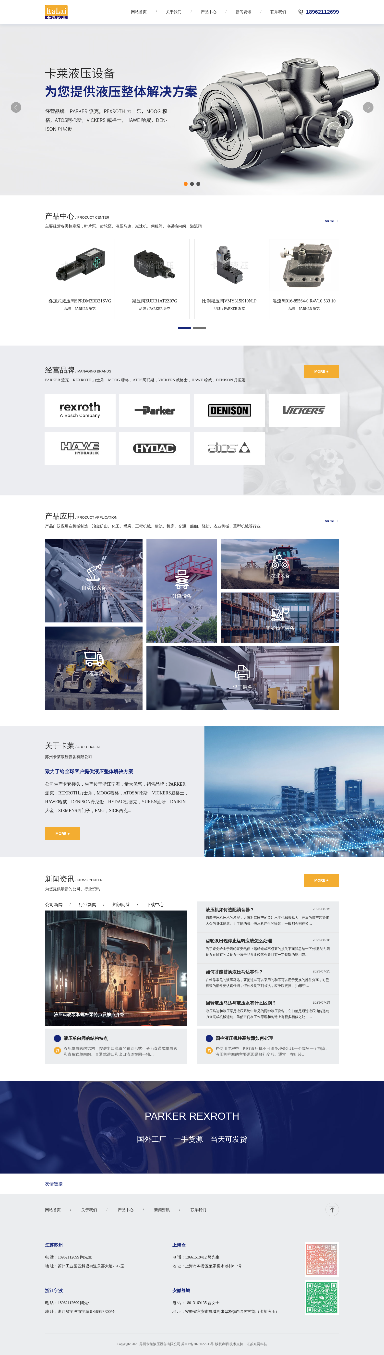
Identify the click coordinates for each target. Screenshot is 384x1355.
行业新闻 (87, 904)
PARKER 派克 (85, 309)
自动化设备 (94, 587)
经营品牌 (59, 370)
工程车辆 (94, 673)
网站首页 (139, 12)
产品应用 (59, 516)
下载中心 (155, 904)
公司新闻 (54, 904)
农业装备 (280, 575)
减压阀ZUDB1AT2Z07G (154, 301)
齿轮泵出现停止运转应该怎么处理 (239, 940)
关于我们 (173, 12)
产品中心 (208, 12)
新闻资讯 (243, 12)
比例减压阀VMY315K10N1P (229, 301)
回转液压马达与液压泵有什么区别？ (241, 1003)
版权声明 (222, 1344)
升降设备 (182, 596)
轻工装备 (242, 687)
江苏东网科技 (257, 1344)
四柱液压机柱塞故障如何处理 (244, 1038)
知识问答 (121, 904)
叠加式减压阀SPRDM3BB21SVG (79, 301)
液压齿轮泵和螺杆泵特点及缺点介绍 (89, 1014)
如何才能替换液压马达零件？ (234, 972)
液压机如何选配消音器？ (230, 909)
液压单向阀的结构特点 (86, 1038)
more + (332, 221)
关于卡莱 (59, 746)
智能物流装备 (280, 628)
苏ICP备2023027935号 (197, 1344)
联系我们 (278, 12)
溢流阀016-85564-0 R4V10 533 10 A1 (304, 301)
